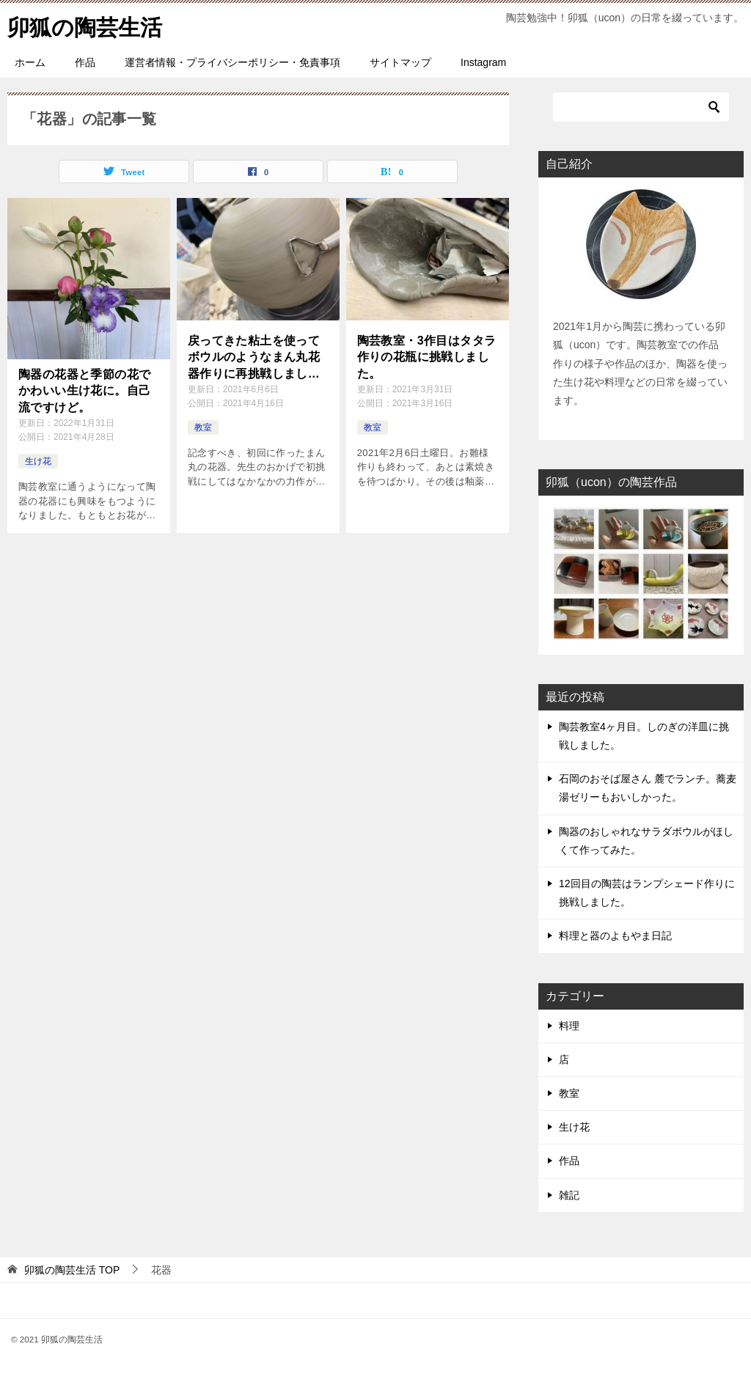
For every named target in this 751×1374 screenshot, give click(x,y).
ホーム (30, 62)
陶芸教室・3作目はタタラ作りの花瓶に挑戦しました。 (427, 357)
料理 (569, 1026)
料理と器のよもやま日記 (615, 935)
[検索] (641, 107)
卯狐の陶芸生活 (84, 25)
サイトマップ (400, 62)
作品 (85, 62)
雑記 (569, 1195)
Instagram (483, 62)
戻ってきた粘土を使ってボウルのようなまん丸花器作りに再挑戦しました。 (254, 358)
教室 (203, 427)
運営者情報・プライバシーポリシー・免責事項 (232, 62)
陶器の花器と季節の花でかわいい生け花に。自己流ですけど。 (84, 391)
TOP (72, 1270)
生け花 (38, 461)
